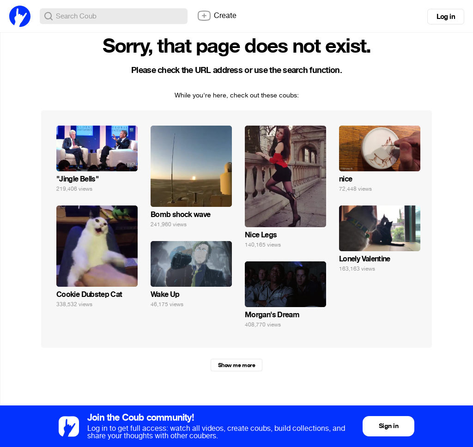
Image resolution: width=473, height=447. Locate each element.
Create (216, 15)
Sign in (388, 426)
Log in (446, 16)
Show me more (236, 365)
